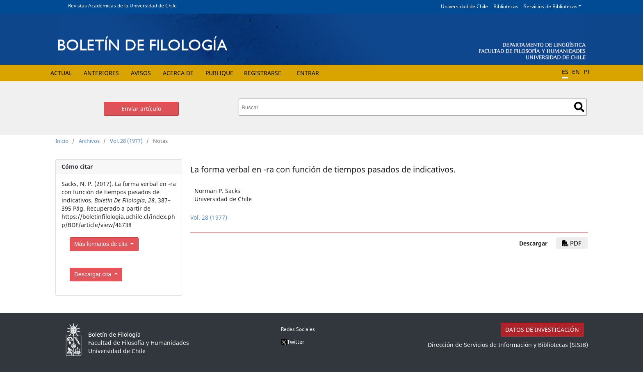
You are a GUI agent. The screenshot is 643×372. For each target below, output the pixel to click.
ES (565, 72)
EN (576, 72)
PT (587, 72)
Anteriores (101, 73)
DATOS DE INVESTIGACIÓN (542, 329)
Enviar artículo (141, 109)
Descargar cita (93, 274)
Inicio (61, 141)
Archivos (89, 141)
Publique (219, 73)
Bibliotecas (505, 6)
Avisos (141, 73)
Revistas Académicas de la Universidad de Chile (122, 5)
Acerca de (178, 73)
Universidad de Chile (464, 6)
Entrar (308, 73)
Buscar (579, 107)
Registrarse (262, 73)
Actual (61, 73)
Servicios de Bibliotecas (550, 6)
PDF (571, 243)
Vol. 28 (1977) (126, 141)
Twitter (292, 341)
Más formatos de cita (101, 244)
